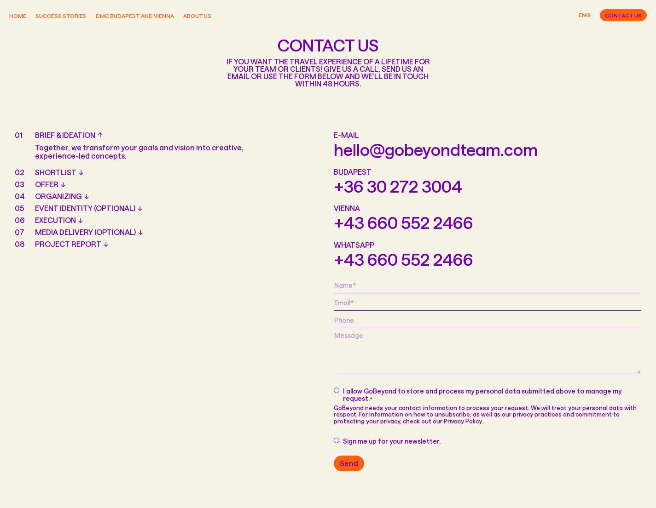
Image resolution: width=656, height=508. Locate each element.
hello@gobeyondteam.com (436, 149)
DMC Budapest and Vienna (135, 15)
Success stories (61, 15)
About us (197, 15)
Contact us (623, 15)
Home (17, 15)
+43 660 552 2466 (403, 222)
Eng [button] (585, 15)
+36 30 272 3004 (398, 186)
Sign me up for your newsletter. (392, 441)
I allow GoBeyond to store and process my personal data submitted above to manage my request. (482, 395)
